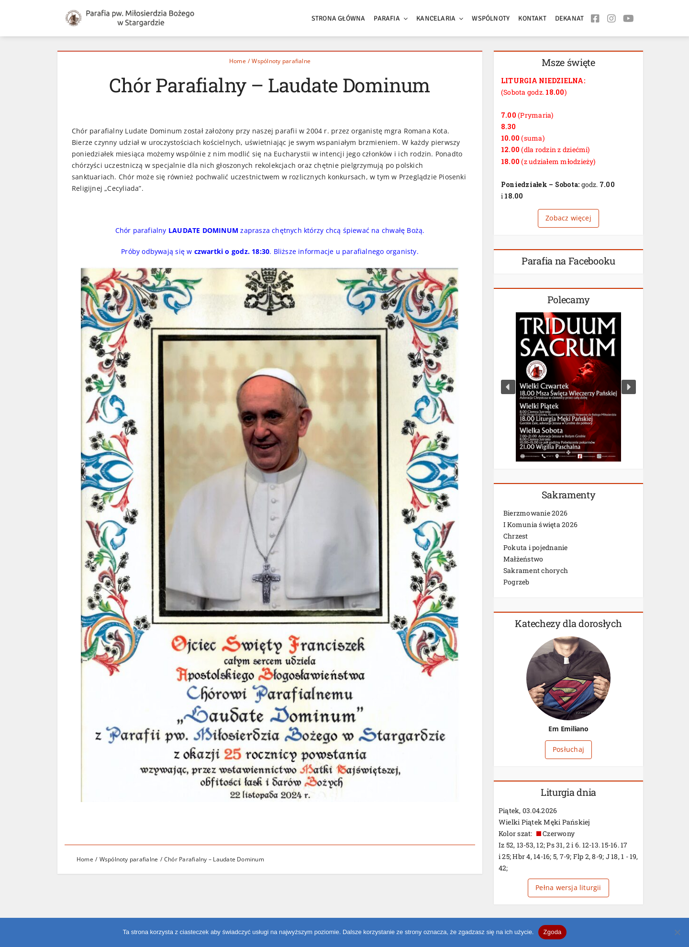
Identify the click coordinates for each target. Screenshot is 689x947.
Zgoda (552, 932)
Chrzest (515, 535)
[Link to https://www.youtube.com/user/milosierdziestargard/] (628, 20)
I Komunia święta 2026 (540, 524)
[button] (508, 387)
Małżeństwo (523, 558)
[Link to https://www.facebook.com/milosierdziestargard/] (595, 20)
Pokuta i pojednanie (535, 547)
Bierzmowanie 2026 (535, 513)
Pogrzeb (516, 581)
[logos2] (136, 13)
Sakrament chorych (535, 570)
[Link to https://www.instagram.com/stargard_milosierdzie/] (611, 20)
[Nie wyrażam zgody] (677, 932)
